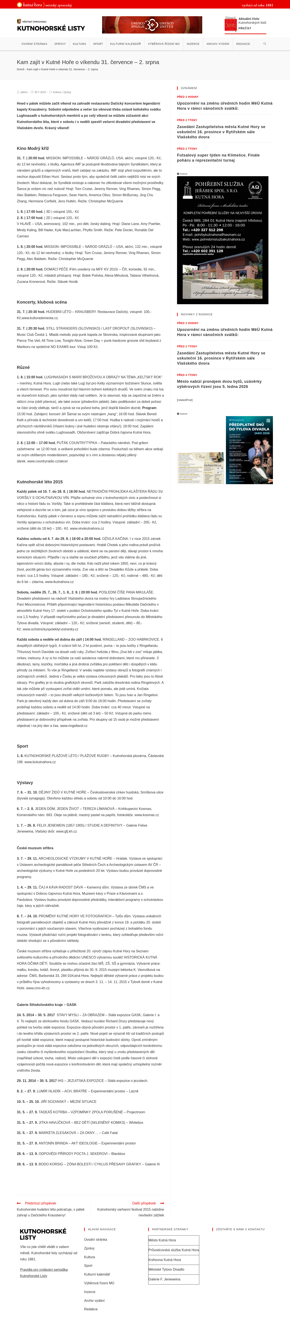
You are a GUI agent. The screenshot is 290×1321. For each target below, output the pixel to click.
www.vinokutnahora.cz (87, 528)
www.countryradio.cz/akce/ (47, 461)
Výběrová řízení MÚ (99, 1284)
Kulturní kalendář (97, 1275)
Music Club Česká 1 (32, 334)
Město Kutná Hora (162, 1241)
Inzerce (89, 1292)
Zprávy (67, 92)
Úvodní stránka (95, 1240)
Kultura (57, 92)
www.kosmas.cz (147, 815)
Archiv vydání (94, 1301)
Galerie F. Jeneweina (164, 1280)
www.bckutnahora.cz (40, 762)
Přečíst (245, 28)
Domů (20, 69)
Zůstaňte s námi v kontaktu (240, 1230)
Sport (88, 1266)
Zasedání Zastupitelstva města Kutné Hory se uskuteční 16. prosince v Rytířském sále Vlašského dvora (221, 132)
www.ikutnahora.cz (59, 582)
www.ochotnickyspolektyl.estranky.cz (50, 629)
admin (24, 92)
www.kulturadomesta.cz (40, 318)
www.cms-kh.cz (38, 988)
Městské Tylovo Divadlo (166, 1270)
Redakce (91, 1310)
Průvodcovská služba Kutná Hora (173, 1250)
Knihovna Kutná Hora (164, 1260)
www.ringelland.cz (74, 726)
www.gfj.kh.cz (66, 831)
